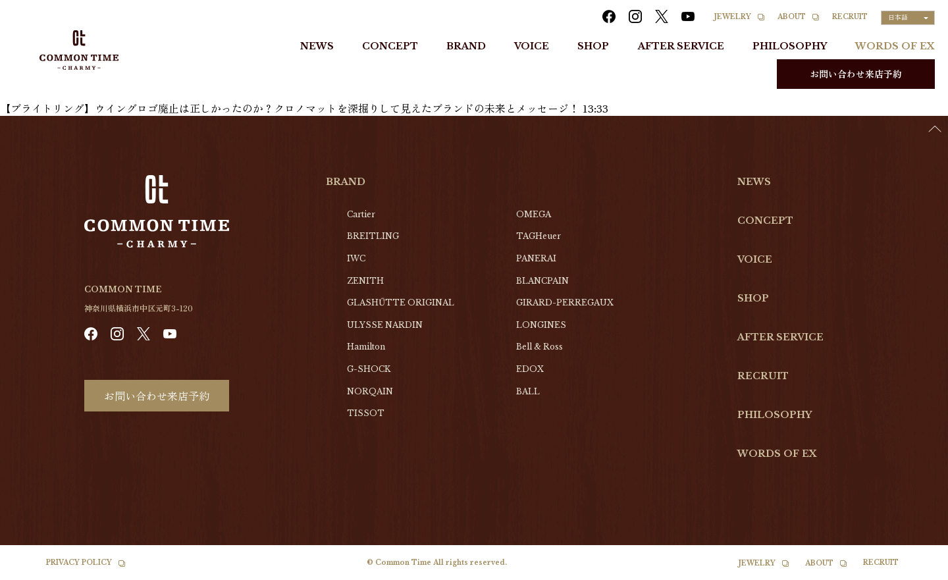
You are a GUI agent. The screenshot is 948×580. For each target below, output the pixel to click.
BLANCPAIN (542, 281)
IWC (356, 258)
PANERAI (536, 258)
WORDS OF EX (895, 46)
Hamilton (366, 347)
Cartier (361, 214)
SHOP (593, 46)
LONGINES (541, 325)
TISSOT (365, 413)
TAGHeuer (538, 236)
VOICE (531, 46)
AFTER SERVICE (681, 46)
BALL (528, 391)
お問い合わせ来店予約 (856, 73)
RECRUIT (850, 17)
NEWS (317, 46)
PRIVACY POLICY (79, 562)
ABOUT (791, 17)
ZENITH (365, 281)
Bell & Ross (539, 347)
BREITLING (373, 236)
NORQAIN (370, 391)
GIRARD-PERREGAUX (565, 302)
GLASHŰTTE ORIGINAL (400, 302)
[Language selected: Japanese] (908, 18)
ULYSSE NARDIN (385, 325)
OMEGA (533, 214)
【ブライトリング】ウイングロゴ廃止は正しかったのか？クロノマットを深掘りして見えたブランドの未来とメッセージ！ (289, 108)
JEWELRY (732, 17)
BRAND (466, 46)
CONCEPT (390, 46)
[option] (915, 570)
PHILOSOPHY (789, 46)
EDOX (530, 369)
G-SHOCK (368, 369)
